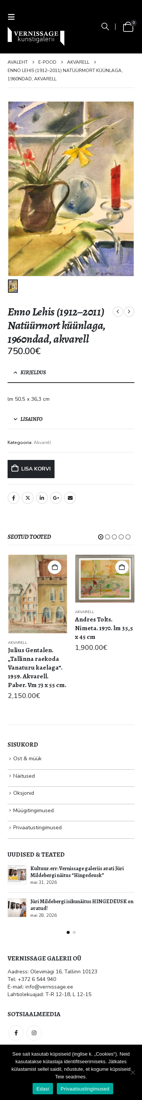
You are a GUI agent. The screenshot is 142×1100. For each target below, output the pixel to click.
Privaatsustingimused (85, 1089)
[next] (129, 311)
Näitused (24, 776)
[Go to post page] (17, 874)
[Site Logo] (36, 36)
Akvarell (42, 442)
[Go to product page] (37, 594)
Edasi (42, 1089)
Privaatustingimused (37, 827)
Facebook (14, 498)
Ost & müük (27, 758)
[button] (14, 17)
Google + (56, 498)
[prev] (117, 311)
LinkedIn (42, 498)
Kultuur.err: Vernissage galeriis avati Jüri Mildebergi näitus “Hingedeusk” (77, 872)
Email (70, 498)
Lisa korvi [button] (54, 567)
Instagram (34, 1032)
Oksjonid (23, 793)
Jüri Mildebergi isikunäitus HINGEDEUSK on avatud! (81, 905)
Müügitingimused (33, 810)
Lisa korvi (36, 468)
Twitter (28, 498)
